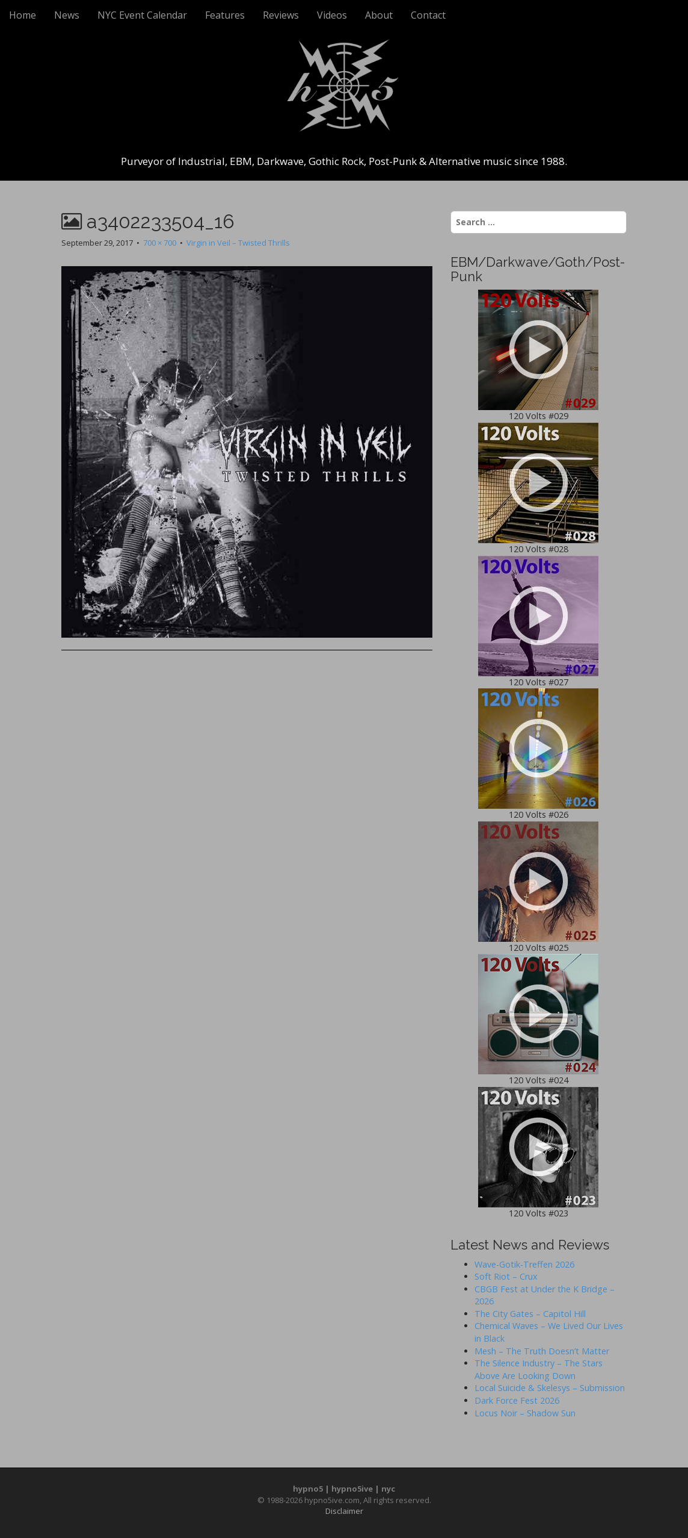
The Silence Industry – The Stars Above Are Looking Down (539, 1369)
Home (22, 15)
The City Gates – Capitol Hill (530, 1313)
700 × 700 (159, 242)
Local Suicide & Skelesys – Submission (550, 1387)
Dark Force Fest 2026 (517, 1400)
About (379, 15)
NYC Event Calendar (142, 15)
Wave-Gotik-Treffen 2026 (524, 1264)
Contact (428, 15)
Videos (332, 15)
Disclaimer (344, 1510)
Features (225, 15)
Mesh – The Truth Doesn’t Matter (542, 1351)
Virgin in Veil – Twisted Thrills (238, 242)
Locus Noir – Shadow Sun (525, 1413)
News (66, 15)
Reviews (281, 15)
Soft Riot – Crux (506, 1276)
